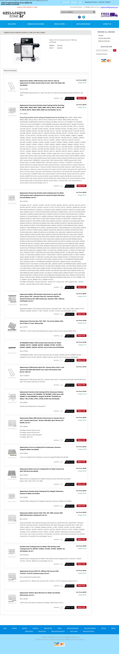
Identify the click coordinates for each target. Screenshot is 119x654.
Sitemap (113, 628)
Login (80, 2)
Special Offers (59, 24)
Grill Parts (12, 24)
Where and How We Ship (58, 631)
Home (5, 628)
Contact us (35, 628)
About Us (24, 628)
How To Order (74, 631)
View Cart (74, 2)
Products (14, 628)
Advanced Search (101, 54)
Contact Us (107, 24)
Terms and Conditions (90, 628)
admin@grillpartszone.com (109, 7)
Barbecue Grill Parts (88, 631)
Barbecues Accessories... (104, 41)
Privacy (59, 628)
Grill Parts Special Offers (104, 38)
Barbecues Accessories (35, 24)
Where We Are (29, 631)
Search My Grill (48, 628)
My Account (65, 2)
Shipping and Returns (73, 628)
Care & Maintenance (83, 24)
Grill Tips (103, 628)
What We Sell (42, 631)
